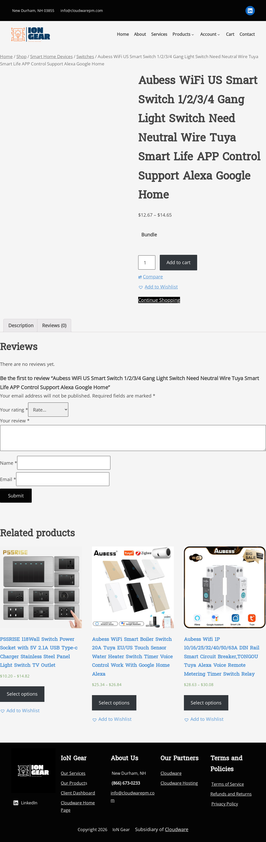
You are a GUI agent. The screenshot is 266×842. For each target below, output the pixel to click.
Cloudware (171, 773)
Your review (15, 420)
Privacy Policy (224, 804)
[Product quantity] (146, 262)
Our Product (73, 783)
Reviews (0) (54, 325)
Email (8, 479)
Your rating (14, 410)
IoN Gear (121, 829)
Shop (21, 56)
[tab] (20, 325)
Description (21, 325)
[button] (158, 287)
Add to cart (178, 262)
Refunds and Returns (231, 794)
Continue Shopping (159, 300)
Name (8, 463)
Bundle (149, 234)
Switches (85, 56)
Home (6, 56)
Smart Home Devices (51, 56)
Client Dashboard (78, 793)
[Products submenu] (192, 34)
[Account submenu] (218, 34)
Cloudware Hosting (179, 783)
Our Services (73, 773)
